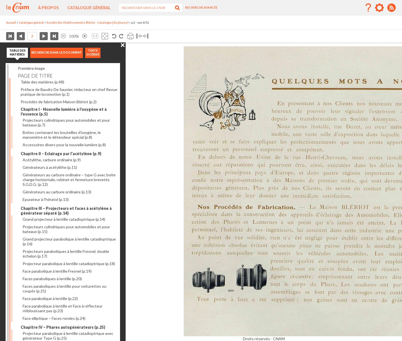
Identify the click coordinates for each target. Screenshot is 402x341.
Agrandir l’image (84, 36)
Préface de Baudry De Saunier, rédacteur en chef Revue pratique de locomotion (69, 92)
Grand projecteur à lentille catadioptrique (64, 219)
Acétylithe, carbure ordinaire (52, 159)
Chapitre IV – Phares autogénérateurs (63, 327)
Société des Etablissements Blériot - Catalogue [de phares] (87, 22)
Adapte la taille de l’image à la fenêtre (105, 36)
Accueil (11, 22)
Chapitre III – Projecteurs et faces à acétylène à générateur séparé (66, 210)
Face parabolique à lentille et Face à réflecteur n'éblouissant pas (62, 308)
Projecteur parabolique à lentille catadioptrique (69, 263)
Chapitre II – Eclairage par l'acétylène (61, 153)
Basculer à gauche (139, 36)
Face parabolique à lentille (50, 298)
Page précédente (21, 36)
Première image (31, 68)
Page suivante (44, 36)
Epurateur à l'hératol (46, 199)
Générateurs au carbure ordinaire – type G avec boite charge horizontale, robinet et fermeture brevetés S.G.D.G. (69, 179)
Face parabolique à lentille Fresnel (57, 271)
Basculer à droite (145, 36)
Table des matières (42, 82)
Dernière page (54, 36)
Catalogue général (89, 7)
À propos (48, 7)
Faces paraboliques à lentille (52, 278)
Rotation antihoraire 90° (114, 36)
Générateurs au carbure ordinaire (57, 191)
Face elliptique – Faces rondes (54, 318)
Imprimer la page (130, 36)
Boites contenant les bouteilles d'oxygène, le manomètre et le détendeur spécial (62, 135)
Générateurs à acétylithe (50, 167)
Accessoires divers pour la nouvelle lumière (64, 144)
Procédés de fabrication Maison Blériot (59, 101)
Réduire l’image (63, 36)
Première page (10, 36)
